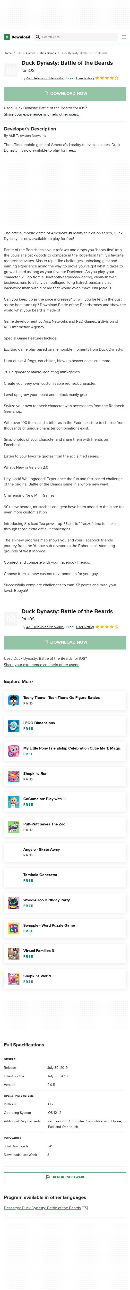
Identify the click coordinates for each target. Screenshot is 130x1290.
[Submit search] (38, 37)
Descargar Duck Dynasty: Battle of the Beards (42, 1208)
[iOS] (19, 53)
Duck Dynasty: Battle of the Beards (67, 66)
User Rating (97, 77)
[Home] (8, 53)
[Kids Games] (48, 53)
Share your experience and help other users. (41, 114)
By (42, 78)
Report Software (65, 1177)
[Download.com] (17, 37)
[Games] (30, 53)
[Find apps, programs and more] (75, 37)
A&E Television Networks (27, 136)
